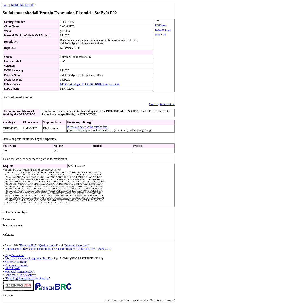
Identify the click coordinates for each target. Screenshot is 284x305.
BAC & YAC (12, 268)
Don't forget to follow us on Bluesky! (27, 278)
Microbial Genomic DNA (19, 271)
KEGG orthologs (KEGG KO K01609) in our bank (89, 84)
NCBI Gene (160, 34)
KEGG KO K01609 (22, 5)
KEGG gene (160, 25)
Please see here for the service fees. (87, 126)
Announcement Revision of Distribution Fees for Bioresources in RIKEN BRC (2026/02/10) (58, 248)
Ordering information (162, 104)
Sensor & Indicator (16, 261)
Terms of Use (27, 245)
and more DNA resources (21, 274)
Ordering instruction (76, 245)
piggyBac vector (14, 255)
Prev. (5, 5)
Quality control (48, 245)
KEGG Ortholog (162, 30)
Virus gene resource (16, 265)
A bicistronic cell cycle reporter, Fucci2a (28, 258)
